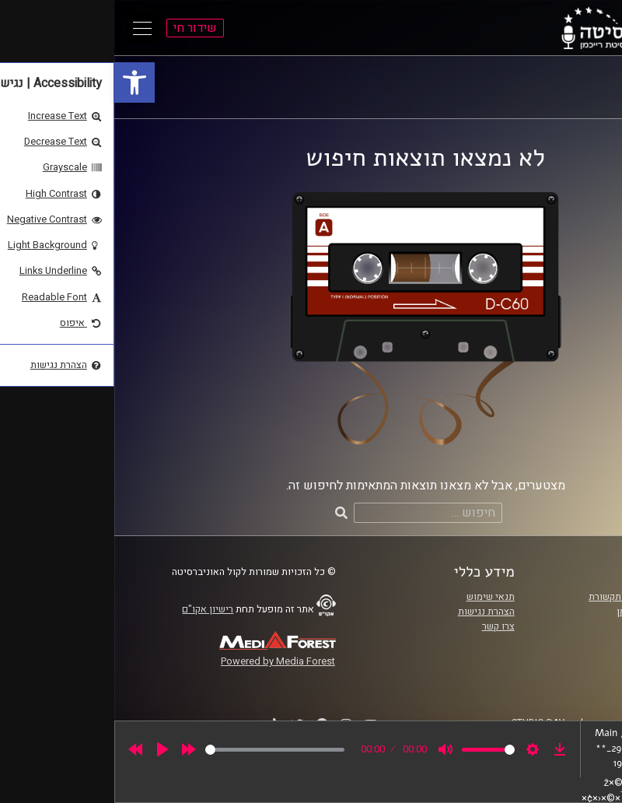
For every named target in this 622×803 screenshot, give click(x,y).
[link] (20, 82)
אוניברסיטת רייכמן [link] (540, 612)
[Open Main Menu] (28, 28)
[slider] (160, 749)
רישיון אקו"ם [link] (93, 609)
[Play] (48, 749)
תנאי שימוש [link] (376, 597)
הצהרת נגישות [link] (372, 612)
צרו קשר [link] (384, 626)
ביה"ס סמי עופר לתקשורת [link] (526, 597)
